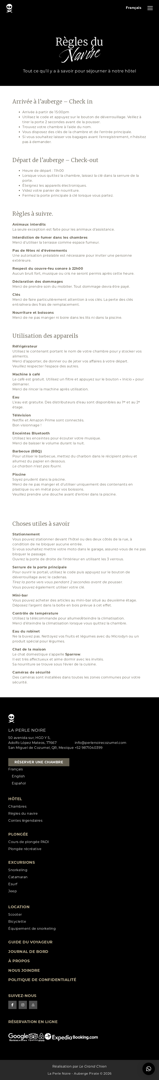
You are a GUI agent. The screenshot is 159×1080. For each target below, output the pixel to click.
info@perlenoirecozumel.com (100, 743)
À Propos (19, 961)
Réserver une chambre (38, 762)
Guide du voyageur (30, 942)
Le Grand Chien (93, 1066)
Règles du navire (23, 813)
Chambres (17, 806)
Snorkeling (17, 870)
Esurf (12, 884)
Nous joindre (24, 970)
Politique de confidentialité (42, 980)
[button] (148, 1069)
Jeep (12, 891)
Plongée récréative (24, 849)
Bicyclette (17, 922)
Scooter (15, 914)
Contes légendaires (25, 821)
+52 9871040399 (89, 748)
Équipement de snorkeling (32, 929)
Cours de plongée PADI (28, 842)
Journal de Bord (28, 951)
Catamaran (18, 877)
